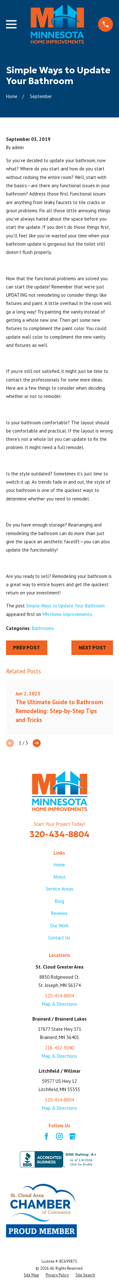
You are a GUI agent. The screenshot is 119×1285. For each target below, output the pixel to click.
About (59, 877)
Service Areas (59, 889)
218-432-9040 (59, 1048)
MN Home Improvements (67, 614)
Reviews (59, 913)
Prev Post (26, 648)
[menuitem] (31, 1275)
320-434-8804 (59, 834)
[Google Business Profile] (72, 1136)
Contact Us (59, 938)
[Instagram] (59, 1136)
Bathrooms (43, 628)
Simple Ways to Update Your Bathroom (65, 606)
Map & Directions (59, 1004)
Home (59, 865)
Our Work (59, 926)
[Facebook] (46, 1136)
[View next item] (37, 743)
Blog (59, 901)
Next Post (92, 648)
